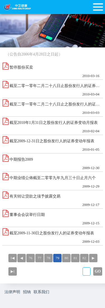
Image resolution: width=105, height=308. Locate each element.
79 (57, 258)
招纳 (27, 292)
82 (84, 258)
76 (30, 258)
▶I (13, 271)
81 (75, 258)
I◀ (13, 258)
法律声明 (12, 292)
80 (66, 258)
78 (48, 258)
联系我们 (41, 292)
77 (39, 258)
